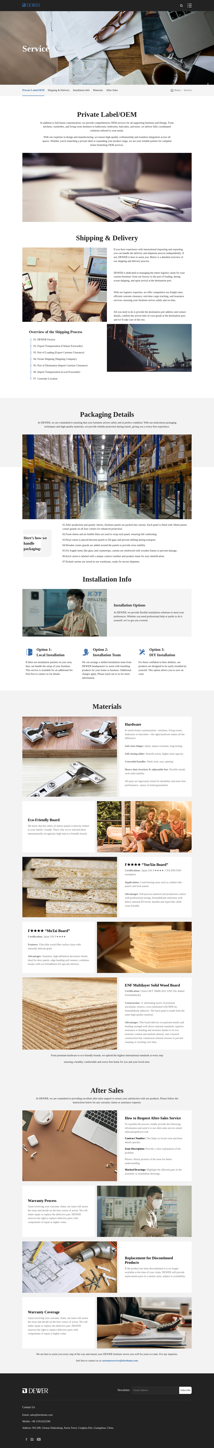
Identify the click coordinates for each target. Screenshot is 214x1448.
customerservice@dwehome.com (120, 1360)
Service (188, 90)
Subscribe (185, 1390)
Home (177, 90)
